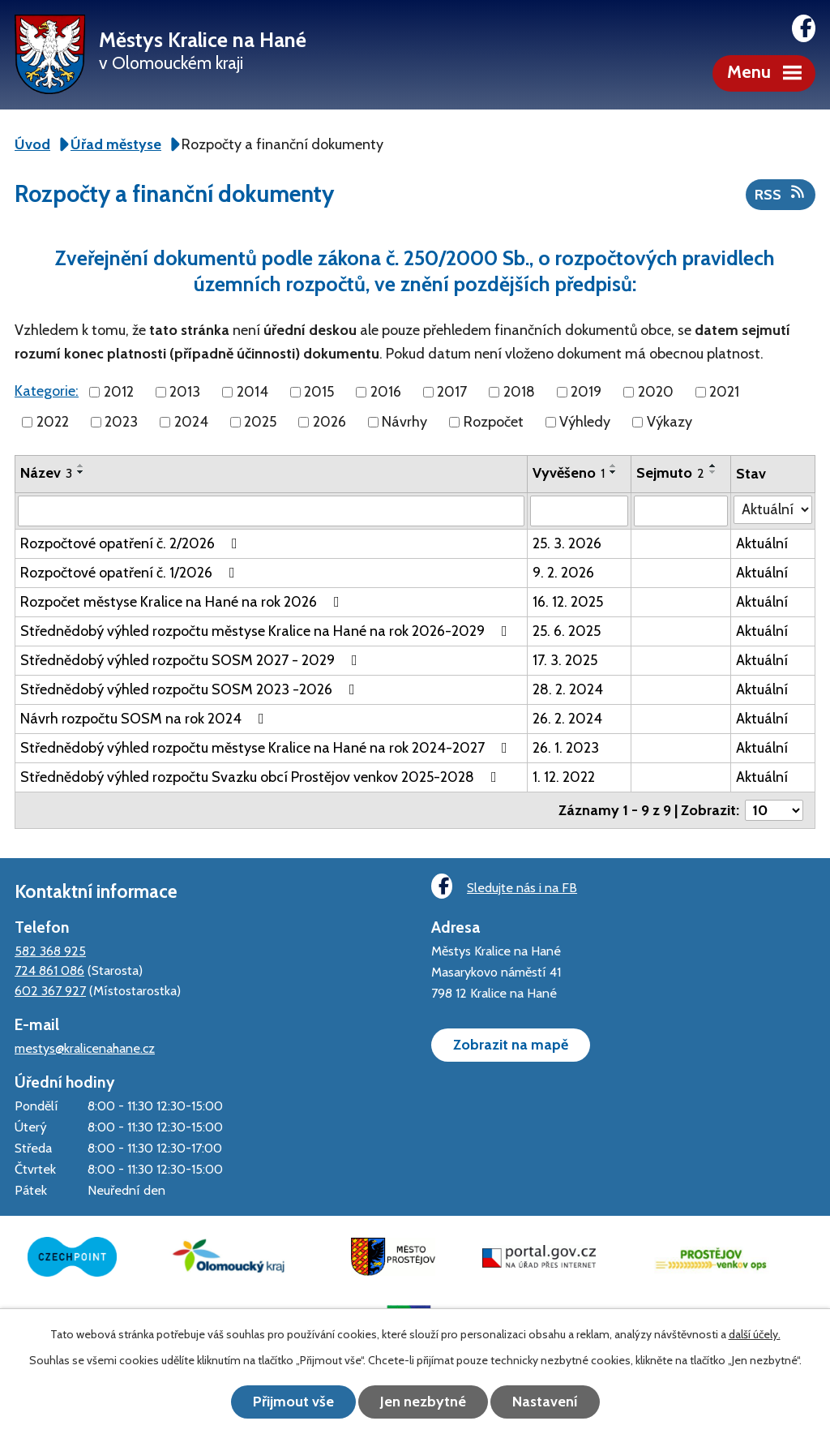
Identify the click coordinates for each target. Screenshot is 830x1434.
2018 (519, 392)
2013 (184, 392)
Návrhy (404, 422)
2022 (52, 422)
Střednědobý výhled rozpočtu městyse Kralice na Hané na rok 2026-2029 (267, 631)
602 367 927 (50, 990)
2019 (586, 392)
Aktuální (762, 543)
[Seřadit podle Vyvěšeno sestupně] (613, 472)
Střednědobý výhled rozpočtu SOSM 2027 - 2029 (192, 660)
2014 (252, 392)
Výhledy (584, 422)
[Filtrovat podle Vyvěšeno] (579, 511)
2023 (121, 422)
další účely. (755, 1334)
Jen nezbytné (423, 1401)
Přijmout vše (293, 1401)
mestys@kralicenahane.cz (85, 1048)
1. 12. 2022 (564, 777)
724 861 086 (49, 970)
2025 (260, 422)
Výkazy (669, 422)
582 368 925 (50, 950)
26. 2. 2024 (567, 719)
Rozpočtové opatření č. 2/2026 (132, 543)
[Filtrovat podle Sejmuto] (681, 511)
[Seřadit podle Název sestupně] (81, 472)
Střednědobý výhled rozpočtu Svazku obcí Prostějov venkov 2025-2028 (261, 777)
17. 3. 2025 (565, 660)
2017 (452, 392)
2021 (724, 392)
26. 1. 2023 (566, 748)
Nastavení (545, 1401)
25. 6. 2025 (567, 631)
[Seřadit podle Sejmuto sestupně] (713, 472)
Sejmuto (670, 473)
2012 (119, 392)
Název (46, 473)
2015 (319, 392)
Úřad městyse (116, 144)
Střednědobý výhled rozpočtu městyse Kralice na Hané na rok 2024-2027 (267, 748)
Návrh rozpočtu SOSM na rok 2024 (145, 719)
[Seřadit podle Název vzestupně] (81, 465)
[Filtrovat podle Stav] (773, 510)
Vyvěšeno (569, 473)
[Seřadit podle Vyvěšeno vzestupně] (613, 465)
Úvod (32, 144)
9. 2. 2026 (563, 573)
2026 (329, 422)
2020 (656, 392)
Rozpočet (494, 422)
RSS (781, 194)
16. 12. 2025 (568, 602)
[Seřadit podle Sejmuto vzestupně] (713, 465)
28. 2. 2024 (568, 689)
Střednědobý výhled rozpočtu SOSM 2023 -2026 (191, 689)
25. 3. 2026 (567, 543)
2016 (385, 392)
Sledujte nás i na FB (504, 886)
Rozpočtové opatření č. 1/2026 (131, 573)
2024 (191, 422)
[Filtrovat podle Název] (271, 511)
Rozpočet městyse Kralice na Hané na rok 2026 (183, 602)
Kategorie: (47, 391)
